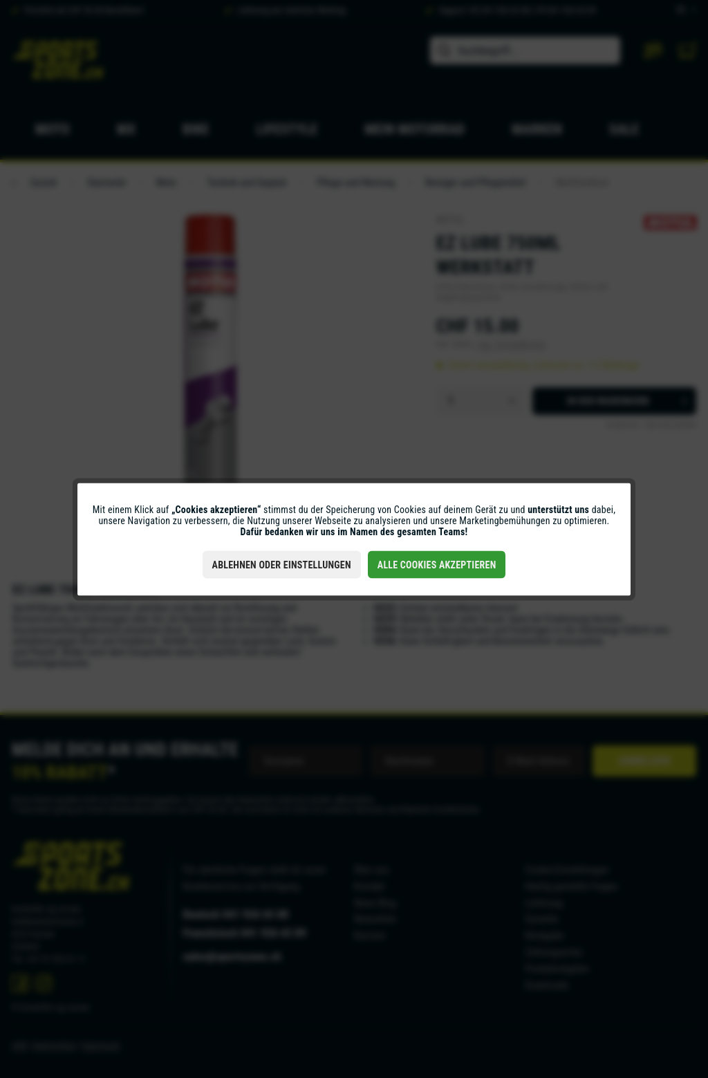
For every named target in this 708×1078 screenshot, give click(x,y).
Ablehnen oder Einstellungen (281, 564)
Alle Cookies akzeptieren (437, 564)
